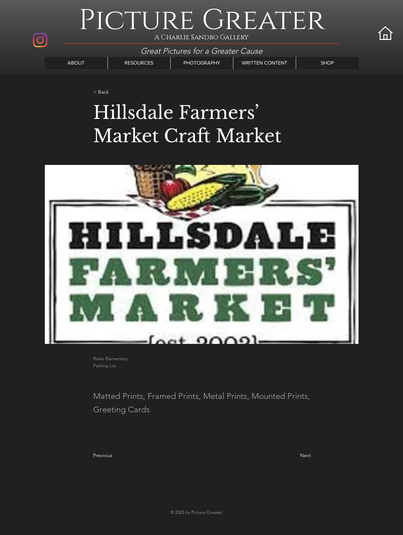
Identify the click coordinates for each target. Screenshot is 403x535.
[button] (76, 63)
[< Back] (114, 92)
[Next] (295, 455)
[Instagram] (40, 40)
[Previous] (114, 455)
